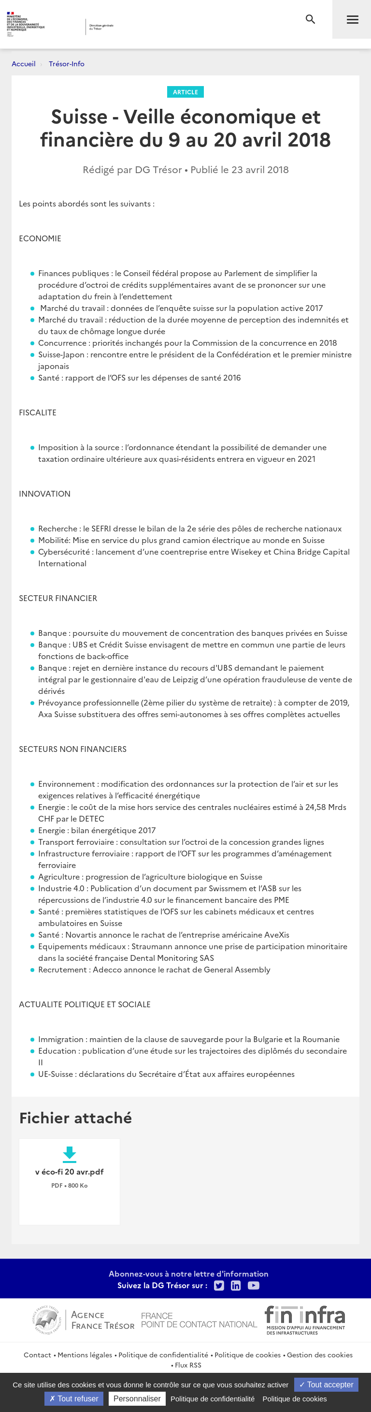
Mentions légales (84, 1354)
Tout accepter (326, 1385)
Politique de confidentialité (163, 1354)
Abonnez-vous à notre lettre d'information (189, 1273)
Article (185, 92)
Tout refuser (74, 1399)
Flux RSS (188, 1364)
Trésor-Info (67, 63)
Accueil (24, 63)
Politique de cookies (247, 1354)
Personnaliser (137, 1399)
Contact (37, 1354)
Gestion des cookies (320, 1354)
